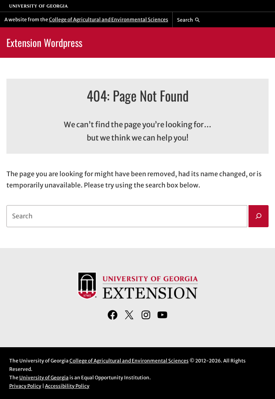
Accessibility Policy (67, 386)
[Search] (259, 216)
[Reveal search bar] (188, 19)
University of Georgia (44, 378)
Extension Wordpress (44, 42)
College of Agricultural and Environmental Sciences (108, 19)
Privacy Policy (25, 386)
